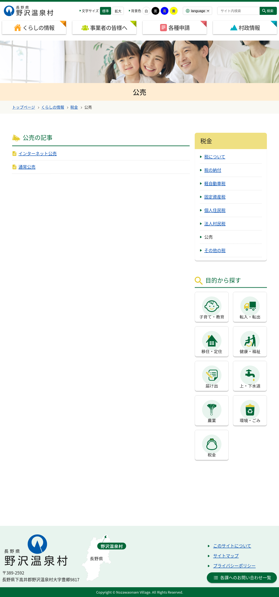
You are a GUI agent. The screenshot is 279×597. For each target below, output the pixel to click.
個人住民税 (214, 210)
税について (214, 157)
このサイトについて (232, 546)
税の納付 (212, 170)
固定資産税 (214, 197)
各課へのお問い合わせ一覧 (245, 577)
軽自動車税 (214, 183)
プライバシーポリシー (234, 566)
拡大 (118, 10)
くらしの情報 (52, 107)
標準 (105, 10)
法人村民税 (214, 223)
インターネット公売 (37, 153)
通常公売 (26, 167)
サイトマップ (226, 556)
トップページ (23, 107)
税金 (74, 107)
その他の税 (214, 250)
